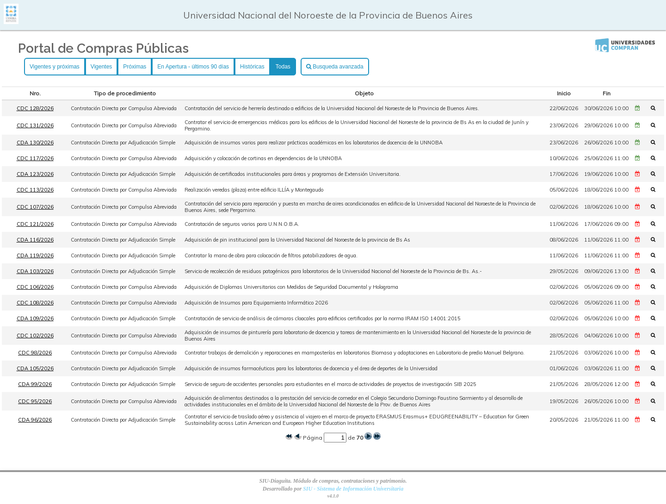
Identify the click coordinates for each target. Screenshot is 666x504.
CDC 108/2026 (35, 302)
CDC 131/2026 (35, 125)
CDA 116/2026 (35, 239)
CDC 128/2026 (35, 108)
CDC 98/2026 (35, 352)
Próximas (134, 66)
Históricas (252, 66)
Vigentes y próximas (55, 66)
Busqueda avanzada (335, 66)
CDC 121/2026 (35, 224)
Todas (283, 66)
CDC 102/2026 (35, 335)
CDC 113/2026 (35, 190)
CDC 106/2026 (35, 287)
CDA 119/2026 (35, 255)
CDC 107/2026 (35, 207)
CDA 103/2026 (35, 271)
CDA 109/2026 (35, 318)
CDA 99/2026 (35, 384)
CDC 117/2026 (35, 158)
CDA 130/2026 (35, 142)
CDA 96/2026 (35, 420)
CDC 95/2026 (35, 401)
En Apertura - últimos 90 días (193, 66)
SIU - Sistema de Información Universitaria (353, 488)
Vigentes (101, 66)
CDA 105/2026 (35, 368)
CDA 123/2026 (35, 174)
